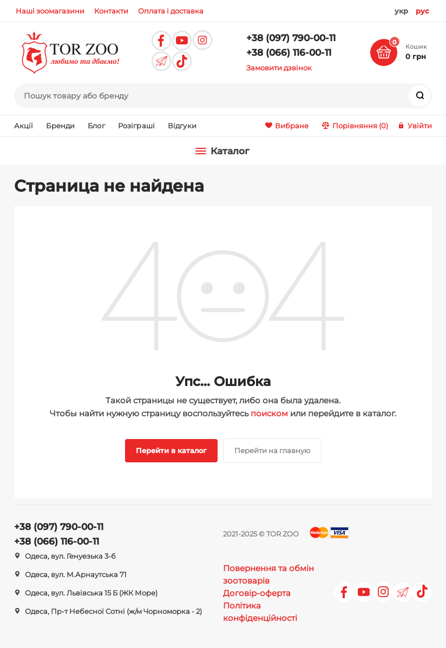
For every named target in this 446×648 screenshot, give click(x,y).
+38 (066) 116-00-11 (288, 52)
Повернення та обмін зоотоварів (268, 574)
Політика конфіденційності (260, 611)
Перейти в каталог (171, 450)
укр (401, 10)
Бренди (60, 125)
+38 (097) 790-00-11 (291, 37)
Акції (24, 125)
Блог (96, 125)
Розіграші (136, 125)
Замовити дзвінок (279, 67)
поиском (269, 413)
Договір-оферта (257, 593)
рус (422, 10)
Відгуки (182, 125)
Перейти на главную (272, 450)
